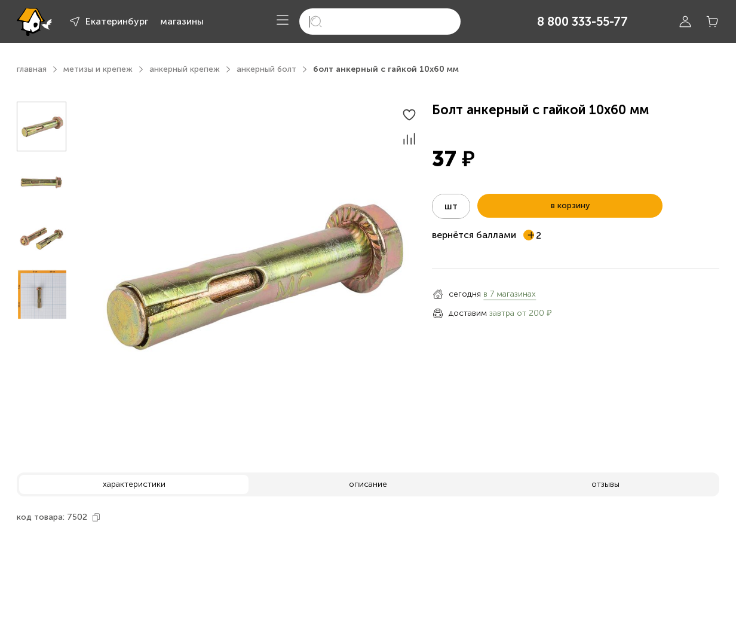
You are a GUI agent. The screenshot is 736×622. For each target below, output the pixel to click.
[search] (380, 21)
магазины (182, 21)
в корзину (570, 205)
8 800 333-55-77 (582, 21)
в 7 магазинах (509, 294)
